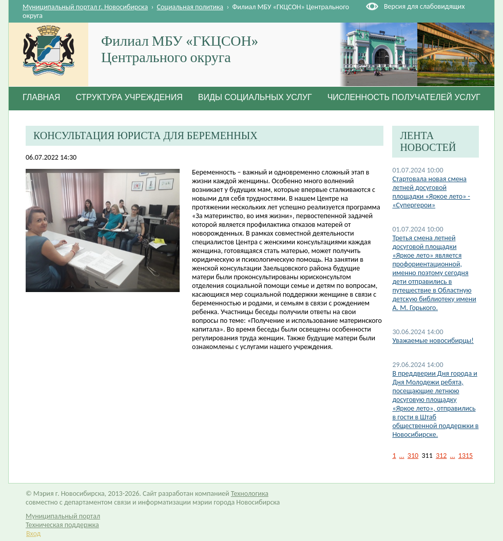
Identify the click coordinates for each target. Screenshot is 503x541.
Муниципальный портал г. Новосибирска (85, 7)
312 (441, 455)
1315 (465, 455)
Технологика (249, 493)
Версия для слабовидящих (424, 6)
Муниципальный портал (63, 516)
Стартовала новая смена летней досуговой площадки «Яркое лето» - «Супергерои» (431, 192)
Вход (33, 533)
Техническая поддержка (62, 524)
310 (413, 455)
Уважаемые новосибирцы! (433, 340)
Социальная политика (190, 7)
